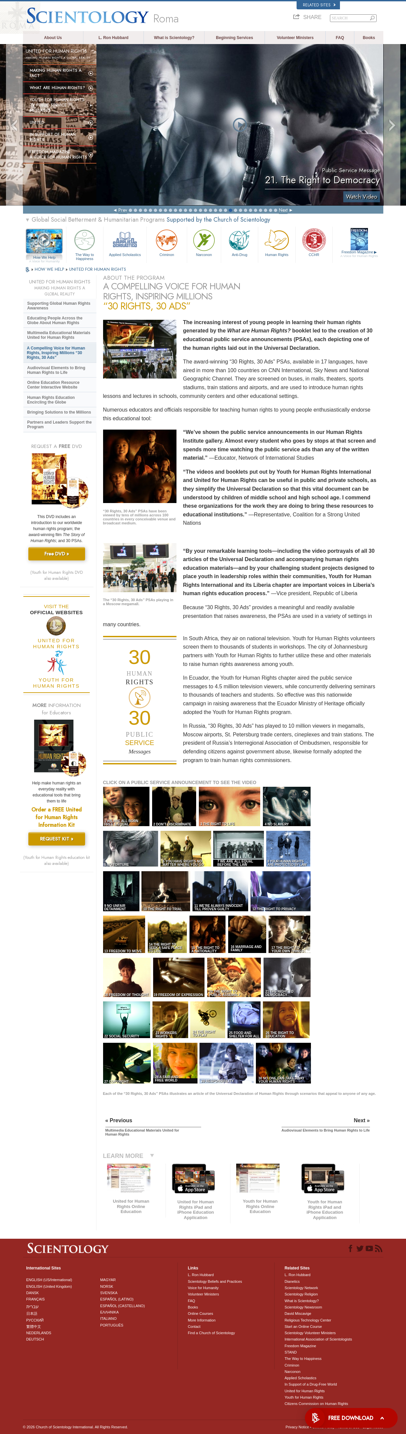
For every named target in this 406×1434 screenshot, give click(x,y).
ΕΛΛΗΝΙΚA (109, 1312)
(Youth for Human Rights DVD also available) (56, 575)
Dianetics (292, 1281)
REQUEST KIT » (56, 838)
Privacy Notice (297, 1427)
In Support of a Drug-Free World (311, 1384)
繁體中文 (33, 1327)
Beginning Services (234, 37)
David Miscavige (298, 1313)
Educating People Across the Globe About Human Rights (55, 320)
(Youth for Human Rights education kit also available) (56, 861)
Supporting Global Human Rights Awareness (58, 305)
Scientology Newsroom (303, 1307)
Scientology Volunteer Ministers (310, 1333)
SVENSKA (108, 1293)
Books (369, 37)
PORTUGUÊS (111, 1325)
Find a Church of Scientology (211, 1333)
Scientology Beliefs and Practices (215, 1281)
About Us (53, 37)
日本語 (31, 1313)
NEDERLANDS (38, 1333)
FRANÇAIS (35, 1299)
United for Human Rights (305, 1391)
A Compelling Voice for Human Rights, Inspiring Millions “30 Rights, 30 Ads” (56, 353)
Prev (122, 210)
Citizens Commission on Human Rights (316, 1404)
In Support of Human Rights (53, 137)
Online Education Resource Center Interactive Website (53, 385)
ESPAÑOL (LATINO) (116, 1299)
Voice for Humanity (203, 1288)
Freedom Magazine (359, 254)
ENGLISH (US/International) (49, 1280)
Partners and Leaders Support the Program (59, 424)
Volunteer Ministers (295, 37)
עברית (32, 1306)
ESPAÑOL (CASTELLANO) (122, 1306)
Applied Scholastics (125, 242)
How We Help (44, 257)
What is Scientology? (174, 37)
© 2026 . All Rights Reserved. (75, 1427)
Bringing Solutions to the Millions (59, 412)
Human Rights (276, 242)
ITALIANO (108, 1319)
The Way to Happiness (84, 244)
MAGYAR (108, 1280)
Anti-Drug (239, 242)
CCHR (314, 242)
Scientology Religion (301, 1294)
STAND (291, 1352)
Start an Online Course (303, 1327)
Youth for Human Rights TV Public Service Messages (57, 105)
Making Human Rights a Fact (55, 73)
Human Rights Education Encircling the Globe (51, 400)
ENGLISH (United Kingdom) (49, 1286)
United (37, 123)
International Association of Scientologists (318, 1339)
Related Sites (319, 5)
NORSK (106, 1286)
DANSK (32, 1293)
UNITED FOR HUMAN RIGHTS (97, 269)
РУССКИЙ (35, 1320)
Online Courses (200, 1313)
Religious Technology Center (308, 1320)
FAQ (340, 37)
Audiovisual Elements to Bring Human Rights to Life (56, 370)
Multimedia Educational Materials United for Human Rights (58, 335)
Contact (194, 1327)
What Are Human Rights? (57, 88)
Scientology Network (301, 1288)
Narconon (204, 242)
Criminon (166, 242)
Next (283, 210)
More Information (202, 1320)
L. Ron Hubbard (113, 37)
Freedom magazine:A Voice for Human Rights (58, 154)
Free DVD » (56, 553)
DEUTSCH (35, 1339)
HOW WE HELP (50, 269)
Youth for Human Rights (304, 1397)
